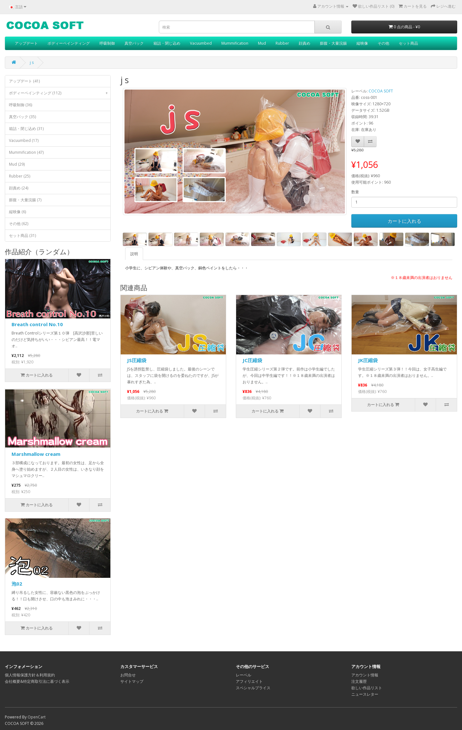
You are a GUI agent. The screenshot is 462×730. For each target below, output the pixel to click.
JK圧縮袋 (368, 360)
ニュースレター (364, 694)
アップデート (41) (24, 81)
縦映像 (362, 43)
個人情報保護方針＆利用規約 (30, 675)
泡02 (17, 583)
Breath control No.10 (37, 324)
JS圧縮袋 (136, 360)
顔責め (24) (18, 188)
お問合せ (128, 675)
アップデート (26, 43)
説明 (134, 253)
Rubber (282, 43)
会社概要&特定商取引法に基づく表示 (37, 681)
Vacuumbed (201, 43)
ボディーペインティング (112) (59, 93)
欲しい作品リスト (366, 688)
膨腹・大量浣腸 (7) (25, 200)
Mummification (234, 43)
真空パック (134, 43)
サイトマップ (131, 681)
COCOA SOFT (381, 91)
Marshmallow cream (36, 454)
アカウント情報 (364, 675)
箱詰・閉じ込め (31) (26, 128)
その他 (383, 43)
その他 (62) (18, 223)
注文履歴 (359, 681)
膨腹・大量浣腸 (333, 43)
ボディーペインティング (68, 43)
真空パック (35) (22, 116)
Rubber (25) (19, 176)
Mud (262, 43)
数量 (355, 192)
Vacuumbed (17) (23, 140)
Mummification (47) (26, 152)
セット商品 (408, 43)
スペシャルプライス (253, 688)
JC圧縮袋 (252, 360)
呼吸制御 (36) (20, 105)
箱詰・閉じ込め (166, 43)
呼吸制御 (107, 43)
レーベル (243, 675)
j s (32, 62)
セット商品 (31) (22, 235)
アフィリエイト (249, 681)
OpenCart (37, 717)
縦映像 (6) (17, 211)
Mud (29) (17, 164)
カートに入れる (404, 221)
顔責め (304, 43)
